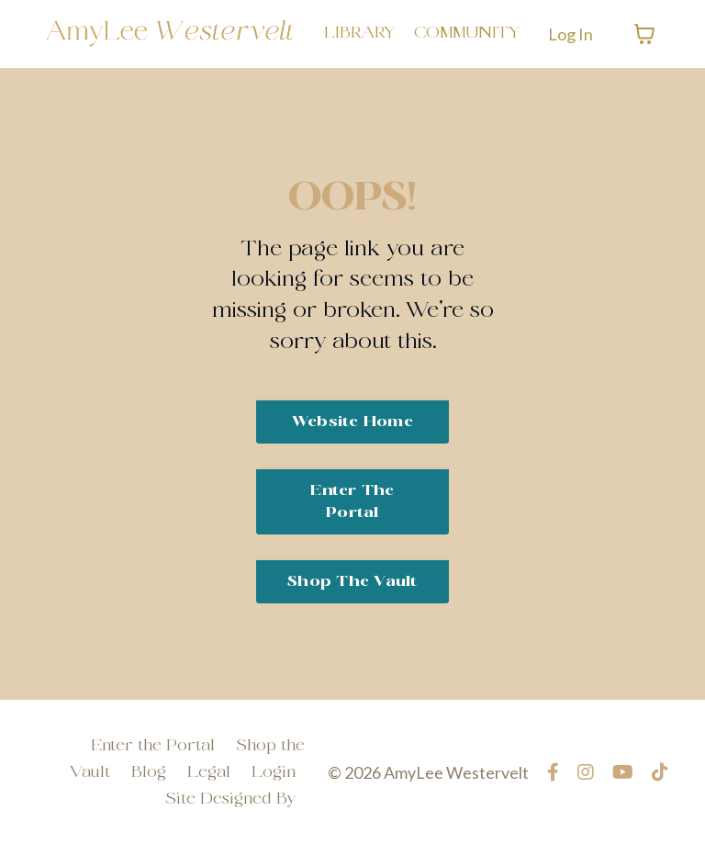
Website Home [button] (352, 422)
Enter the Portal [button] (352, 502)
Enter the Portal (153, 746)
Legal (208, 773)
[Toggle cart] (644, 34)
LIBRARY (360, 33)
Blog (148, 773)
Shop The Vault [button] (352, 582)
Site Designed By (230, 799)
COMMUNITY (467, 33)
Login (274, 773)
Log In (570, 34)
